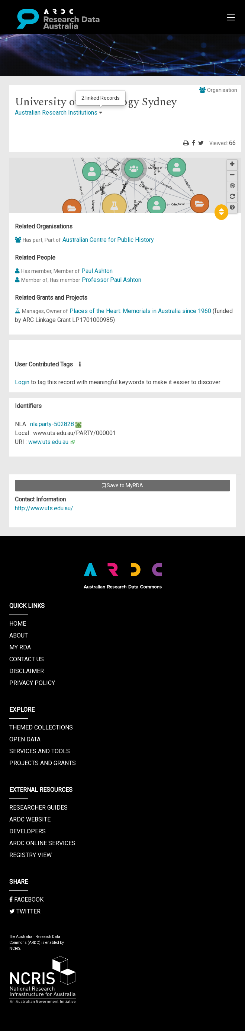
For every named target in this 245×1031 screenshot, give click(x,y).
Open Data (25, 739)
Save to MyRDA (122, 485)
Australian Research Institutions (56, 112)
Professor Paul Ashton (111, 279)
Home (17, 623)
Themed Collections (41, 727)
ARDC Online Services (42, 843)
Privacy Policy (32, 682)
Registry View (30, 855)
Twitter (25, 911)
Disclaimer (26, 671)
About (18, 635)
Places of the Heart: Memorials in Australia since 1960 (140, 310)
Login (22, 382)
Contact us (26, 659)
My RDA (20, 647)
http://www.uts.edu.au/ (44, 508)
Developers (27, 831)
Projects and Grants (42, 763)
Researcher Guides (38, 807)
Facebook (26, 899)
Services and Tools (39, 751)
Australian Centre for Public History (108, 239)
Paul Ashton (97, 270)
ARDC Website (30, 819)
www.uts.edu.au (48, 441)
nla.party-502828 (52, 424)
